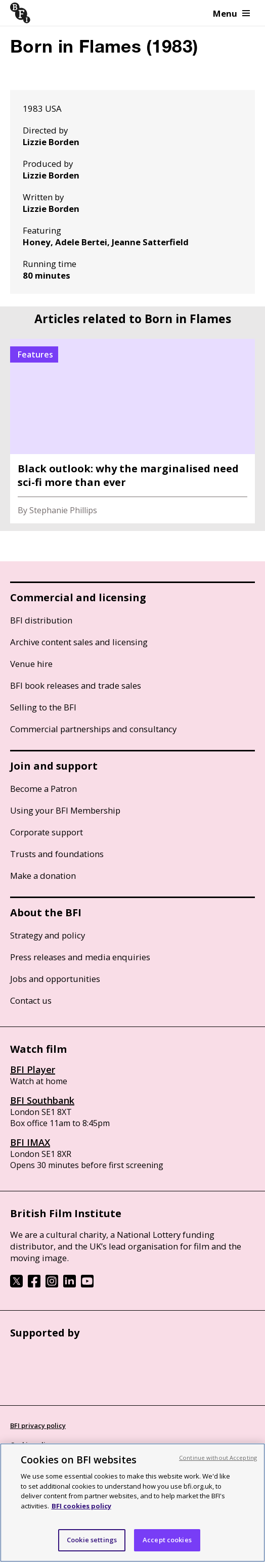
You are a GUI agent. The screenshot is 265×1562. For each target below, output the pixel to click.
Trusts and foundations (57, 854)
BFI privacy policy (38, 1425)
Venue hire (31, 664)
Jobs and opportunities (55, 979)
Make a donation (43, 875)
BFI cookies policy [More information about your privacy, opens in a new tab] (81, 1505)
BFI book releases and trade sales (75, 685)
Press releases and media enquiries (80, 957)
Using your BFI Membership (65, 810)
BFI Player (32, 1069)
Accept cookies (167, 1539)
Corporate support (46, 832)
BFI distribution (41, 620)
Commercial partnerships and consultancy (93, 729)
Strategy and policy (47, 935)
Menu (231, 13)
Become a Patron (43, 788)
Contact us (31, 1000)
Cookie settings (92, 1539)
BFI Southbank (42, 1100)
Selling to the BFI (43, 707)
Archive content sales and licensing (79, 642)
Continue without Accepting (218, 1457)
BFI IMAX (30, 1142)
